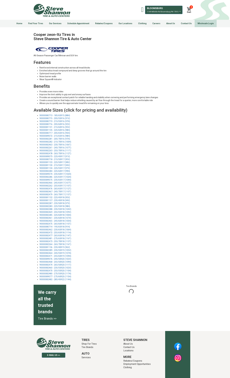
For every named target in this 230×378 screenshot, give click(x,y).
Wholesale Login (206, 23)
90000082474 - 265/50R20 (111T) (55, 265)
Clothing (142, 23)
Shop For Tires (89, 343)
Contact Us (186, 23)
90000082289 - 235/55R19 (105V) (55, 250)
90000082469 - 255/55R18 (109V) (55, 212)
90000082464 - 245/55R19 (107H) (55, 253)
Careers (156, 23)
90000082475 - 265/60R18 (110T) (55, 224)
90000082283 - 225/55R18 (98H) (54, 206)
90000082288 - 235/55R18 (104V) (55, 209)
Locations (128, 350)
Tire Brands (87, 347)
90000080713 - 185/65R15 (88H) (54, 115)
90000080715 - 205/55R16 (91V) (54, 118)
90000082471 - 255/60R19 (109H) (55, 256)
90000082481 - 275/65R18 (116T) (55, 238)
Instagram (177, 356)
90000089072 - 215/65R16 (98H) (54, 136)
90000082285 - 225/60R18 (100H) (55, 215)
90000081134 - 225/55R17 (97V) (54, 168)
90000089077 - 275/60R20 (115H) (55, 276)
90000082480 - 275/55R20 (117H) (55, 273)
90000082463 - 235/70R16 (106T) (55, 145)
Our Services (55, 23)
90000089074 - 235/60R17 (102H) (55, 174)
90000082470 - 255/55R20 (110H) (55, 270)
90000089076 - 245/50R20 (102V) (55, 259)
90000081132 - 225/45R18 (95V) (54, 197)
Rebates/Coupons (104, 23)
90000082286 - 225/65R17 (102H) (55, 177)
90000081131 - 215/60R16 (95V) (54, 127)
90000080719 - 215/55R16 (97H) (54, 121)
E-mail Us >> (53, 355)
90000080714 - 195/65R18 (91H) (54, 227)
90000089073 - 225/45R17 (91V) (54, 156)
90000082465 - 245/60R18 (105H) (55, 221)
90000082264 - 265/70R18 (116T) (55, 244)
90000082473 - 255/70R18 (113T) (55, 241)
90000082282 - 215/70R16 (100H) (55, 142)
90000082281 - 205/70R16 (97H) (54, 139)
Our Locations (125, 23)
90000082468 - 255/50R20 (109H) (55, 262)
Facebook (177, 345)
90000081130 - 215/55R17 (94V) (54, 165)
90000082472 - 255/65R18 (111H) (55, 232)
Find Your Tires (35, 23)
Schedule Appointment (78, 23)
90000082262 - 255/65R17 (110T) (55, 186)
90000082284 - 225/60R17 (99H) (54, 171)
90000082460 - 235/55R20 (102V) (55, 268)
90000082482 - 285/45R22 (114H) (55, 279)
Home (19, 23)
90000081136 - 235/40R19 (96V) (54, 247)
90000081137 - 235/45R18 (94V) (54, 200)
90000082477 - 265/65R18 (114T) (55, 235)
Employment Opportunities (137, 364)
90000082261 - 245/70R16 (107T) (55, 147)
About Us (170, 23)
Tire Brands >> (47, 318)
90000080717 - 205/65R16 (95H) (54, 133)
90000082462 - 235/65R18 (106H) (55, 229)
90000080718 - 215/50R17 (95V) (54, 159)
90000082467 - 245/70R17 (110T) (55, 191)
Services (86, 357)
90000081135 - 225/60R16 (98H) (54, 130)
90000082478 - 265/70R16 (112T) (55, 153)
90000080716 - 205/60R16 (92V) (54, 124)
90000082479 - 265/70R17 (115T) (55, 194)
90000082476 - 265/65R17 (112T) (55, 188)
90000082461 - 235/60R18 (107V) (55, 218)
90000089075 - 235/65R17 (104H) (55, 180)
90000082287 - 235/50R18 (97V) (54, 203)
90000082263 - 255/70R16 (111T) (55, 150)
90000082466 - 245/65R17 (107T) (55, 183)
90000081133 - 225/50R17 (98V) (54, 162)
